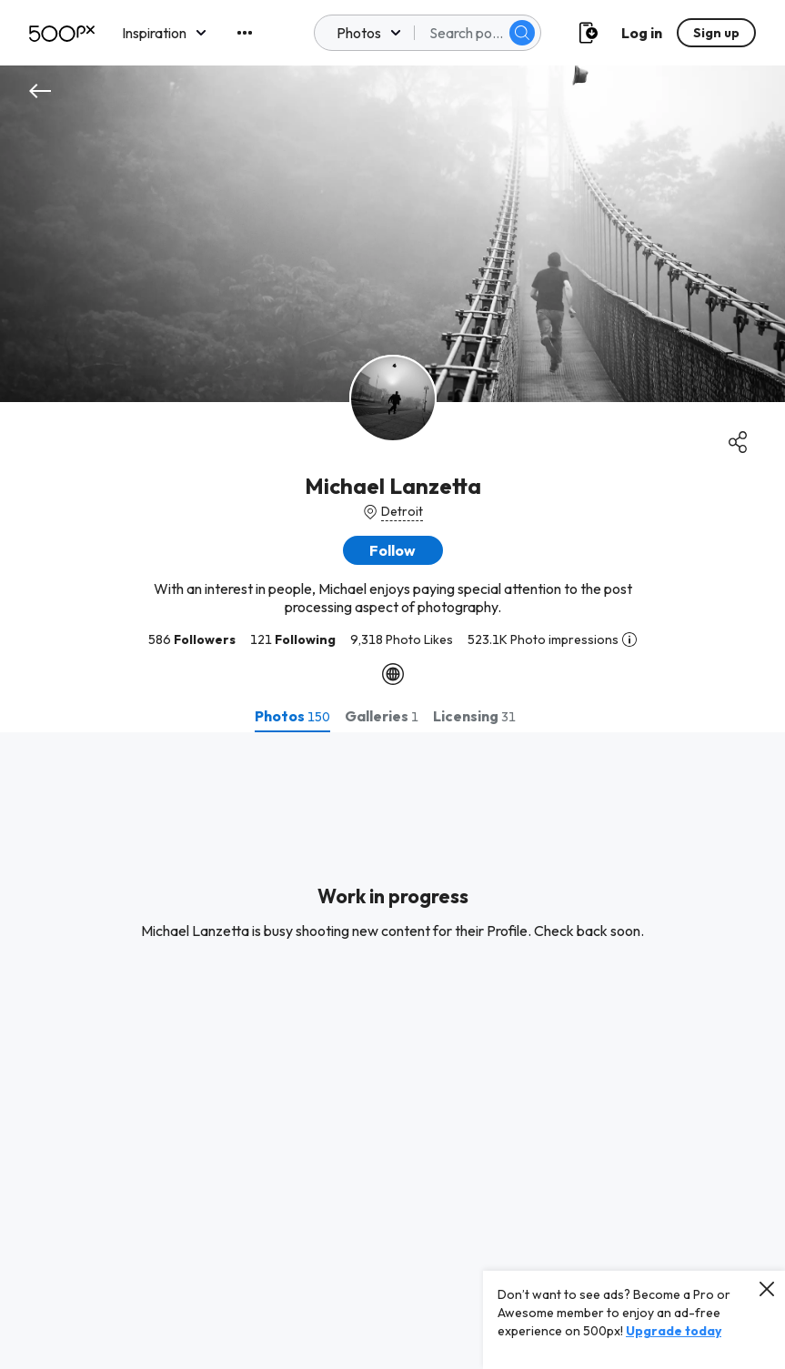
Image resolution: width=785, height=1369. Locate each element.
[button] (393, 550)
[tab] (292, 716)
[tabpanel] (392, 1050)
